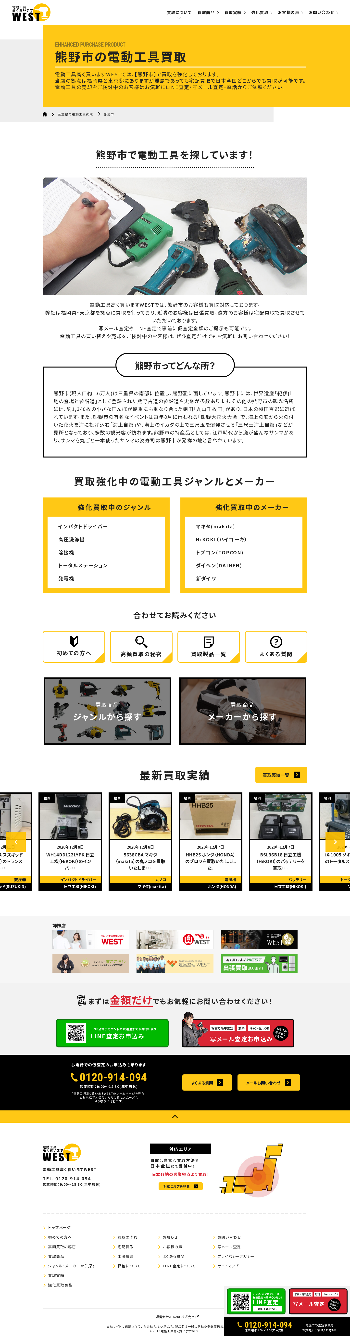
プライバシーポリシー (236, 1256)
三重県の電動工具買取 (75, 114)
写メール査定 (229, 1246)
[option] (70, 842)
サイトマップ (228, 1266)
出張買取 (126, 1256)
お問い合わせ (321, 12)
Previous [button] (16, 842)
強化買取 (259, 12)
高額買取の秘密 (62, 1246)
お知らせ (170, 1237)
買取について (179, 12)
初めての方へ (60, 1237)
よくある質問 (202, 1083)
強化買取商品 (60, 1285)
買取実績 (233, 12)
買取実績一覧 (276, 775)
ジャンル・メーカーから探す (72, 1266)
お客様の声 (288, 12)
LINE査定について (179, 1266)
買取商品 (206, 12)
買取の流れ (128, 1237)
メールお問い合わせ (263, 1083)
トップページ (59, 1227)
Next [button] (335, 842)
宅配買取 (126, 1246)
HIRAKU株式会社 (182, 1317)
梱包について (129, 1266)
